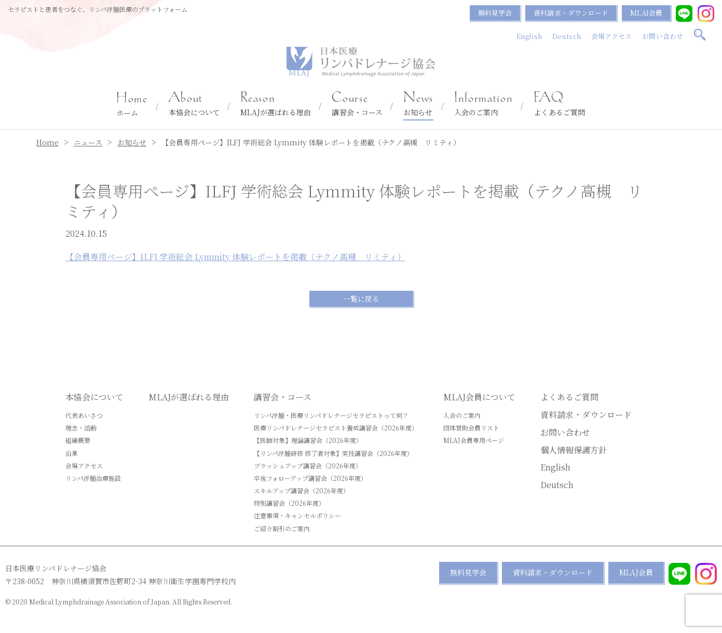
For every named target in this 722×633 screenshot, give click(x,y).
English (529, 36)
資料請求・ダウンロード (571, 13)
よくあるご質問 (559, 104)
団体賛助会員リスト (471, 427)
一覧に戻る (361, 298)
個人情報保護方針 (573, 450)
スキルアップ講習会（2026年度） (301, 490)
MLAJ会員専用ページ (473, 440)
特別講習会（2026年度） (289, 503)
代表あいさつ (84, 415)
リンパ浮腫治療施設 (93, 478)
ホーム (132, 105)
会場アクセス (611, 36)
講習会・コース (357, 104)
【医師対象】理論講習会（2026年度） (308, 440)
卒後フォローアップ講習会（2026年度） (310, 478)
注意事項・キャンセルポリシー (297, 515)
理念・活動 (81, 427)
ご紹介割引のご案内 (282, 528)
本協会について (194, 104)
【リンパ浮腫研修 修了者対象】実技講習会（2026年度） (333, 453)
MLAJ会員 (646, 13)
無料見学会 (495, 13)
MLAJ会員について (479, 397)
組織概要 (77, 440)
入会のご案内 (483, 104)
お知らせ (418, 104)
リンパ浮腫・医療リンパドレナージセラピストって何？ (331, 415)
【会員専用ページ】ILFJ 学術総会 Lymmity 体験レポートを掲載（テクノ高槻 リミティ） (235, 257)
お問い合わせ (662, 36)
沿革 (71, 453)
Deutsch (566, 36)
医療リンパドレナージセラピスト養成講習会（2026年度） (336, 427)
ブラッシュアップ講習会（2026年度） (308, 465)
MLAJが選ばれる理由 (275, 104)
